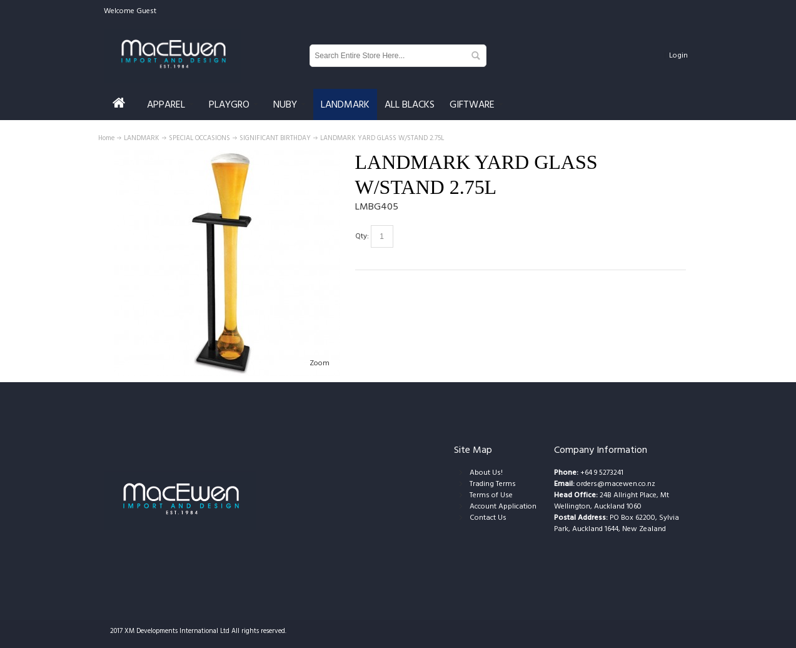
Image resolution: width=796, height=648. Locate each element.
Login (678, 55)
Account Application (503, 506)
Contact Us (488, 517)
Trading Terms (493, 483)
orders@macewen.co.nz (616, 483)
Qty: (362, 236)
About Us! (486, 472)
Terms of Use (491, 495)
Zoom (320, 363)
